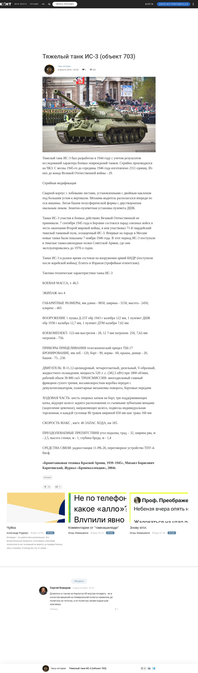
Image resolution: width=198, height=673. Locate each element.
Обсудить (79, 581)
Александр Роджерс (17, 533)
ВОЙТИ (149, 4)
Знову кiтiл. (138, 527)
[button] (193, 4)
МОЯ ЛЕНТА (20, 4)
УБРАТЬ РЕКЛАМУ (65, 4)
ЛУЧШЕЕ (34, 4)
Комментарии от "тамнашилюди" (93, 527)
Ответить (54, 609)
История (47, 477)
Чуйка (11, 527)
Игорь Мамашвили (78, 533)
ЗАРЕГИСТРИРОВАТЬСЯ (173, 4)
